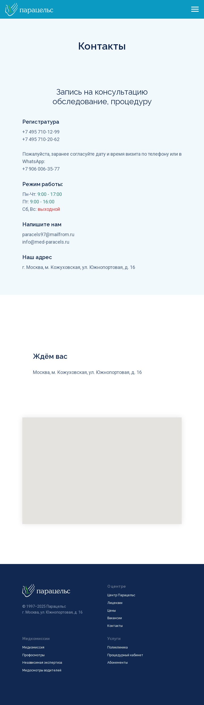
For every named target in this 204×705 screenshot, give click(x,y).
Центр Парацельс (121, 595)
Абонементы (117, 662)
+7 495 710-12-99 (41, 132)
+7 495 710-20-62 (41, 139)
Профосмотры (33, 655)
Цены (111, 611)
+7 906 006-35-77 (41, 169)
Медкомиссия (33, 647)
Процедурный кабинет (125, 655)
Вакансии (114, 618)
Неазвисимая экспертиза (42, 662)
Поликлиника (117, 647)
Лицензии (114, 603)
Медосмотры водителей (41, 670)
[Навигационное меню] (195, 9)
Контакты (115, 626)
